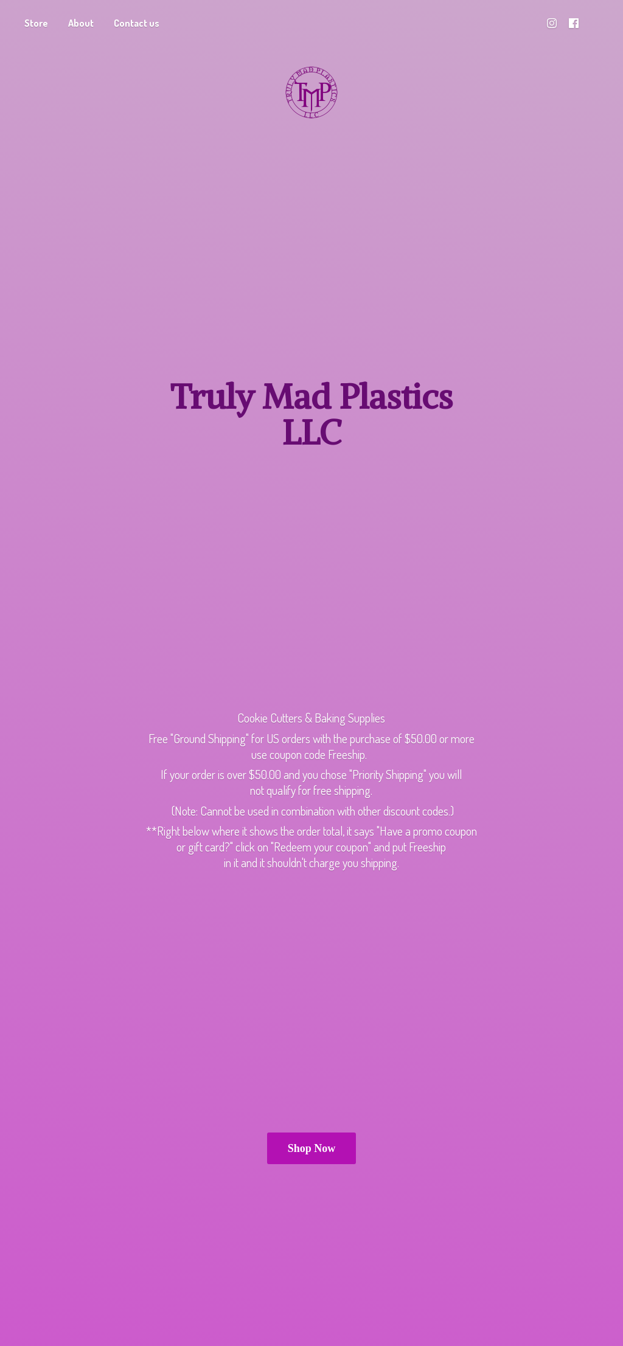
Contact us (136, 23)
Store (36, 23)
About (81, 23)
